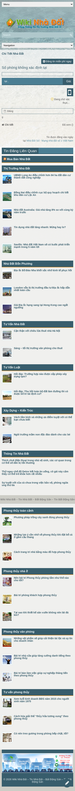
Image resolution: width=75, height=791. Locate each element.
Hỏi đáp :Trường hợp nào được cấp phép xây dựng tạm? (40, 375)
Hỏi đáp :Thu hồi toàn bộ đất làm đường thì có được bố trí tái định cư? (41, 392)
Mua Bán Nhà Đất (18, 159)
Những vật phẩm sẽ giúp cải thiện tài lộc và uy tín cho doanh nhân (43, 639)
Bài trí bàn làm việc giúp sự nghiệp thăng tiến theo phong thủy (41, 674)
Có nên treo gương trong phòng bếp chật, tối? (41, 733)
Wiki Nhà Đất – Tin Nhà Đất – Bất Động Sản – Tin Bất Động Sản (41, 780)
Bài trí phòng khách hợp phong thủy (35, 595)
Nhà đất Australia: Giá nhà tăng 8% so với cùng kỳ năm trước (43, 211)
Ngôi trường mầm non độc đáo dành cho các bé (42, 434)
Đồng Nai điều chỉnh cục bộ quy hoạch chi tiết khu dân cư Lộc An (41, 193)
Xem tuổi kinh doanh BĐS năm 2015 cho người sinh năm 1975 (41, 700)
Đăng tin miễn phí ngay (57, 61)
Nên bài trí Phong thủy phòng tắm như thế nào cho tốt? (41, 579)
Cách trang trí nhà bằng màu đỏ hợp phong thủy (42, 552)
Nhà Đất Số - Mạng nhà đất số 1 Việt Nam (49, 140)
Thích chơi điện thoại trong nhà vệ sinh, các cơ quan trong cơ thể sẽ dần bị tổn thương (36, 461)
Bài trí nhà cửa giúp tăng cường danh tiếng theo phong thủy (42, 657)
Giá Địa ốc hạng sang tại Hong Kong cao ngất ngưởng (41, 306)
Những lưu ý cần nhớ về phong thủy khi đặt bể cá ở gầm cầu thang (43, 536)
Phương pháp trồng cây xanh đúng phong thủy (41, 517)
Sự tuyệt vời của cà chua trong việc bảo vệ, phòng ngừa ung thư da (35, 484)
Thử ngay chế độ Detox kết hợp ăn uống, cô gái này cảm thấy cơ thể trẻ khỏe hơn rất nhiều (35, 472)
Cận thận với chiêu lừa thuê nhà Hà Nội (37, 330)
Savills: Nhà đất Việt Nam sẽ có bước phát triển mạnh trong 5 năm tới (42, 245)
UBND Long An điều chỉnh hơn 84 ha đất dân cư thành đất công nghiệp (42, 176)
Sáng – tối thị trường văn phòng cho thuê (38, 348)
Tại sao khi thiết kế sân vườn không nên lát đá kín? (41, 613)
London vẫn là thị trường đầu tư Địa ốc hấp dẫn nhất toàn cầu (42, 289)
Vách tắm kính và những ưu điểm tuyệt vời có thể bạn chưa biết (43, 418)
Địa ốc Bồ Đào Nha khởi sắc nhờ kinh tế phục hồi (43, 270)
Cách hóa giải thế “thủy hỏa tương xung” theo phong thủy (41, 717)
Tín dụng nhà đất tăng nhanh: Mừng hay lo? (40, 227)
